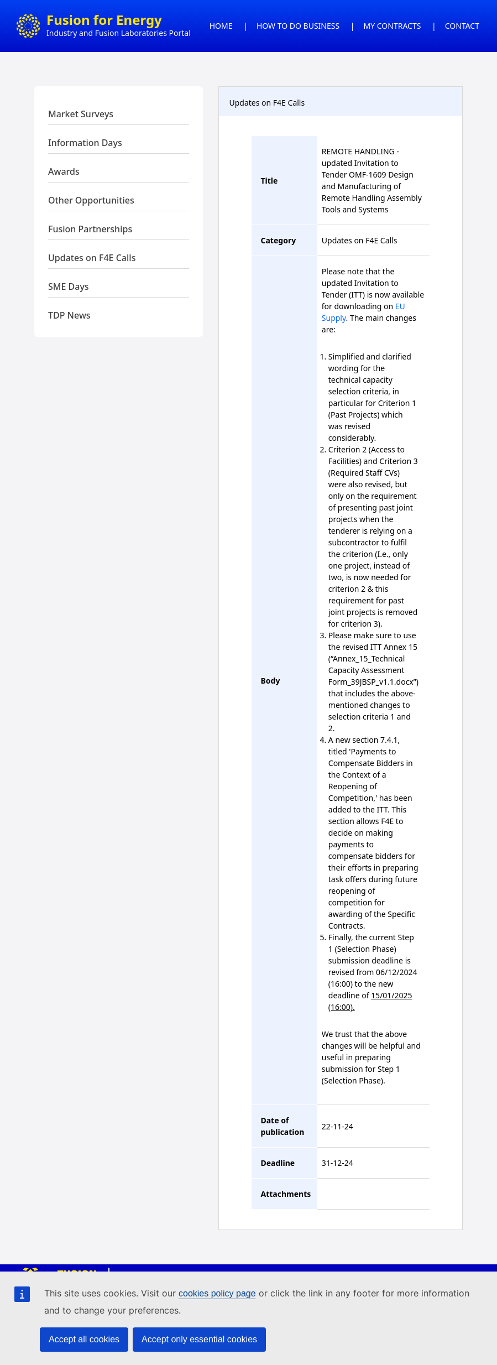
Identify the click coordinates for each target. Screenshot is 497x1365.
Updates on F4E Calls (91, 258)
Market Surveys (80, 114)
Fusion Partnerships (90, 229)
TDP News (69, 315)
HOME (221, 25)
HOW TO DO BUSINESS (298, 25)
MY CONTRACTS (392, 25)
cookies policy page (217, 1293)
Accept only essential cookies (199, 1339)
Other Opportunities (91, 200)
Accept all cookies (84, 1339)
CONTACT (462, 25)
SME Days (68, 286)
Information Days (85, 143)
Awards (64, 171)
